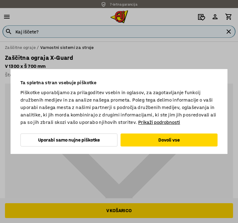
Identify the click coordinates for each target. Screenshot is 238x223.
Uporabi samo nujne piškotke (69, 140)
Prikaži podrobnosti (159, 122)
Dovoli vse (169, 140)
